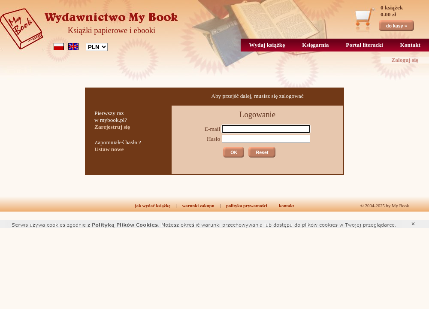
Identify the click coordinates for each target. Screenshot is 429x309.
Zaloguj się (404, 60)
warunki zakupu (198, 205)
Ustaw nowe (109, 149)
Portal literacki (364, 45)
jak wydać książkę (152, 205)
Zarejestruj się (112, 127)
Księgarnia (315, 45)
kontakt (286, 205)
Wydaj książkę (267, 45)
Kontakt (410, 45)
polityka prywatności (246, 205)
